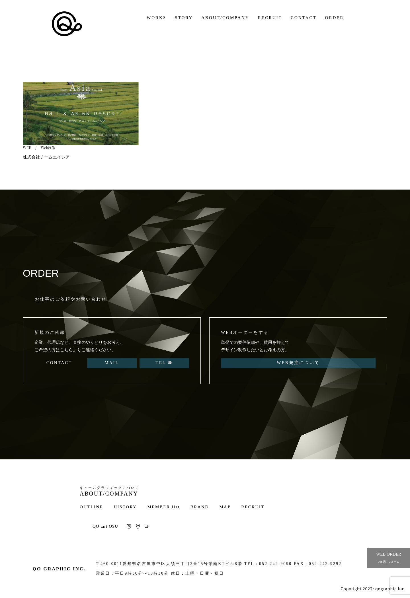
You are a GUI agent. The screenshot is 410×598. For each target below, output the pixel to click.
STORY (184, 17)
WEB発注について (298, 362)
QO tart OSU (105, 526)
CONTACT (304, 17)
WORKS (156, 17)
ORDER (334, 17)
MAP (225, 507)
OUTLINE (91, 507)
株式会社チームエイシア (46, 157)
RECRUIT (270, 17)
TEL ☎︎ (164, 362)
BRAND (199, 507)
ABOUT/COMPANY (225, 17)
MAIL (111, 362)
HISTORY (125, 507)
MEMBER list (163, 507)
